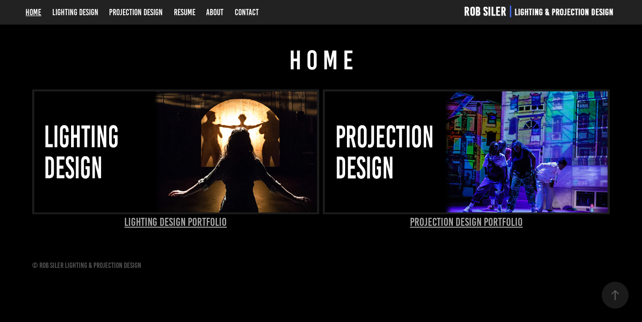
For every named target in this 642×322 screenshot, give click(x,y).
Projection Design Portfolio (466, 222)
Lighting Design (75, 12)
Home (33, 12)
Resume (184, 12)
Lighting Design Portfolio (175, 222)
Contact (247, 12)
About (215, 12)
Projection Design (136, 12)
